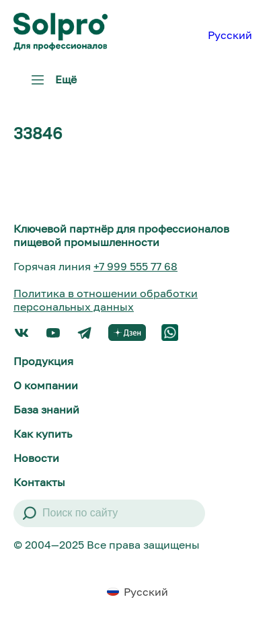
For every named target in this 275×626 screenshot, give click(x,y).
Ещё (51, 84)
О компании (45, 385)
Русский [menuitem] (230, 35)
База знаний (46, 409)
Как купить (42, 433)
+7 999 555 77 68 (135, 266)
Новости (36, 458)
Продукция (43, 361)
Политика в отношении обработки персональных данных (105, 299)
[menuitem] (230, 34)
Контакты (39, 482)
